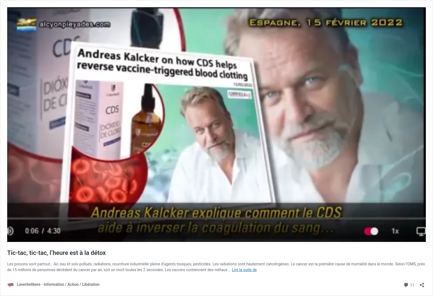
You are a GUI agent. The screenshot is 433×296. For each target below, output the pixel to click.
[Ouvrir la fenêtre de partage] (422, 283)
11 (408, 284)
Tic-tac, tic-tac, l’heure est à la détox (56, 252)
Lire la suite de (244, 270)
